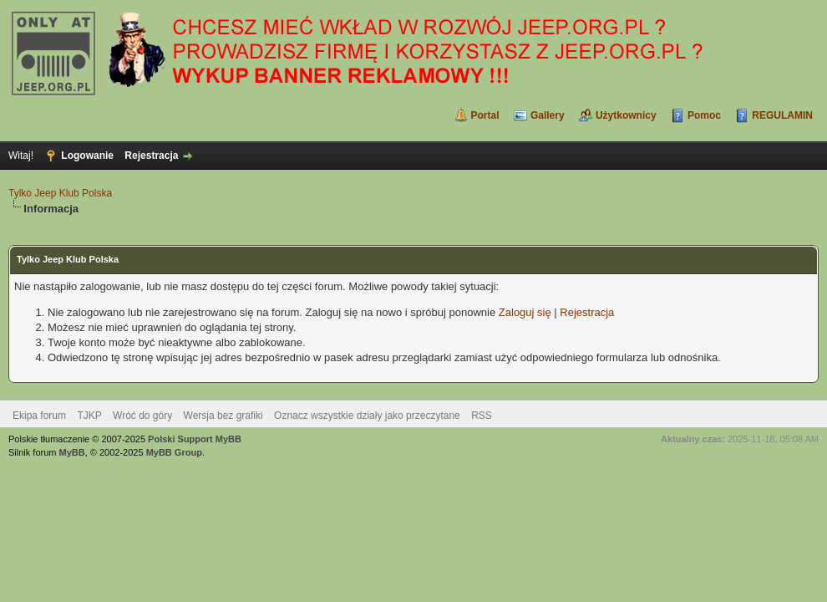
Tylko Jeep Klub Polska (60, 193)
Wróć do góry (142, 415)
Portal (485, 115)
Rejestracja (151, 155)
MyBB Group (174, 452)
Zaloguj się (525, 312)
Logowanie (87, 155)
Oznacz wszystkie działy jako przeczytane (367, 415)
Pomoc (704, 115)
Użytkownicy (626, 115)
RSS (481, 415)
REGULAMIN (782, 115)
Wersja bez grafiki (223, 415)
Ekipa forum (39, 415)
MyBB (72, 452)
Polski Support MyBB (194, 439)
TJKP (89, 415)
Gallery (547, 115)
